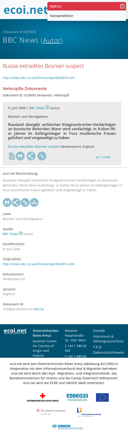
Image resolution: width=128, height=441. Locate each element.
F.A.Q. (97, 347)
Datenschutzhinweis (108, 352)
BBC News (39, 108)
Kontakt (99, 330)
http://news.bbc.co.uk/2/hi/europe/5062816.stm (39, 78)
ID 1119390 (103, 157)
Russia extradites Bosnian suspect (34, 146)
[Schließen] (122, 6)
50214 (38, 309)
